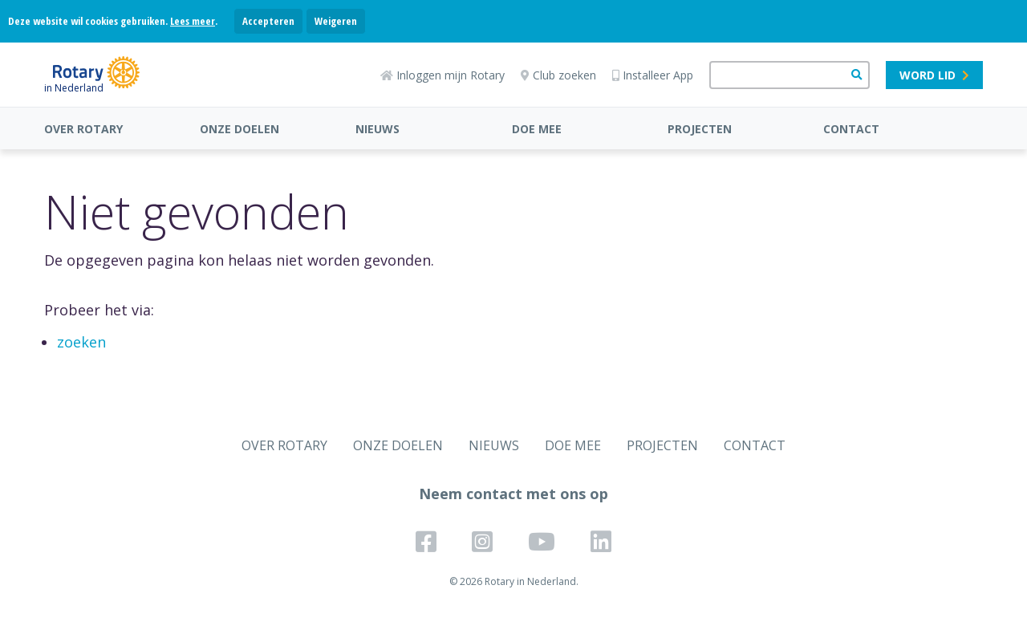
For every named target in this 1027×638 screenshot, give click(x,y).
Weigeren (336, 21)
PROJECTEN (700, 128)
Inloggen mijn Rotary (442, 75)
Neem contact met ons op (513, 493)
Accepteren (268, 21)
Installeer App (652, 75)
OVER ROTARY (83, 128)
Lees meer (192, 21)
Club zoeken (558, 75)
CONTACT (851, 128)
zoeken (81, 342)
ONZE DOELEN (239, 128)
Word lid (934, 75)
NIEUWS (377, 128)
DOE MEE (537, 128)
